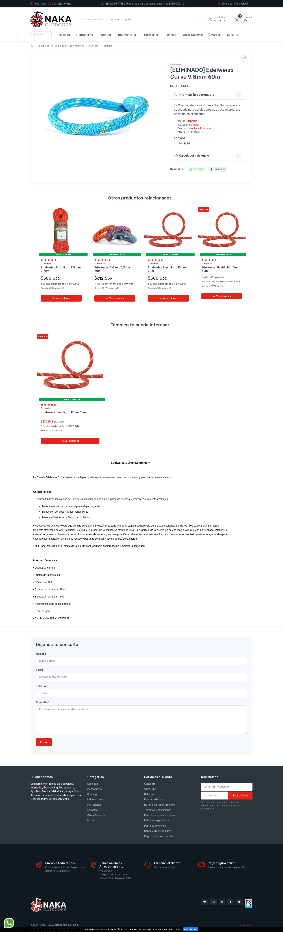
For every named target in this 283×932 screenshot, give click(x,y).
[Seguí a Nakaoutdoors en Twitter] (239, 896)
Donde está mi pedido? (233, 3)
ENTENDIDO (191, 929)
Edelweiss (175, 64)
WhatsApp (40, 3)
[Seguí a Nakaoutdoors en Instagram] (222, 896)
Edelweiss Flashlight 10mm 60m (63, 409)
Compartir (177, 169)
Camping (170, 35)
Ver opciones (61, 298)
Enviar (44, 736)
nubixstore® (246, 919)
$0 (247, 19)
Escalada (64, 35)
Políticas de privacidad (157, 815)
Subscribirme (240, 790)
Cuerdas (94, 45)
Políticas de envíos (155, 820)
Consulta (42, 697)
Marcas (214, 35)
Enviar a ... (41, 34)
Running (105, 35)
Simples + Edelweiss (200, 128)
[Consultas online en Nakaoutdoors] (204, 896)
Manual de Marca (153, 794)
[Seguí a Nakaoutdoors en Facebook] (230, 896)
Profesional (150, 35)
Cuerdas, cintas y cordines (69, 45)
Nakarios (149, 788)
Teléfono (41, 680)
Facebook (217, 169)
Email (40, 664)
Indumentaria (126, 35)
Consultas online (59, 3)
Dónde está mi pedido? (157, 825)
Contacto (150, 778)
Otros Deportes (193, 35)
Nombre (41, 648)
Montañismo (84, 35)
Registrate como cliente (158, 830)
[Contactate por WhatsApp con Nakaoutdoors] (213, 896)
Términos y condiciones (157, 804)
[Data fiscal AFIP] (248, 897)
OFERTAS (233, 35)
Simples (108, 45)
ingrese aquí (78, 926)
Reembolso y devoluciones (159, 809)
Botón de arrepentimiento (159, 799)
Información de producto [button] (194, 94)
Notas (90, 815)
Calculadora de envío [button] (192, 155)
